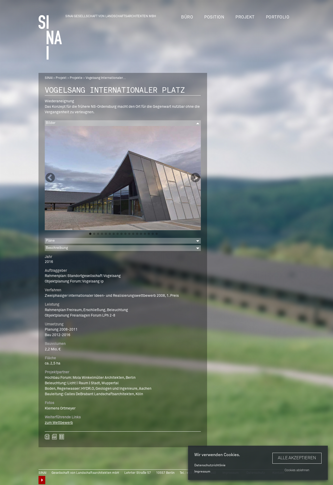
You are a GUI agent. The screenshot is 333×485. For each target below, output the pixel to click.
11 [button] (129, 234)
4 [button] (102, 234)
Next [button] (195, 178)
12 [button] (133, 234)
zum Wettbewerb (59, 423)
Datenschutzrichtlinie (210, 465)
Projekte (76, 78)
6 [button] (109, 234)
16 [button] (148, 234)
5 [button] (105, 234)
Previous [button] (50, 178)
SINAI (49, 78)
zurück (61, 436)
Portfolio (278, 17)
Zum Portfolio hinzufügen (47, 436)
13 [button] (137, 234)
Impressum (202, 471)
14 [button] (141, 234)
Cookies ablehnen (297, 470)
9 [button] (121, 234)
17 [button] (152, 234)
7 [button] (113, 234)
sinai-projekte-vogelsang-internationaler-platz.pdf (54, 436)
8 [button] (117, 234)
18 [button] (156, 234)
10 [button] (125, 234)
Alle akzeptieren (297, 458)
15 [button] (145, 234)
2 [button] (94, 234)
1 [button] (90, 234)
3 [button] (98, 234)
